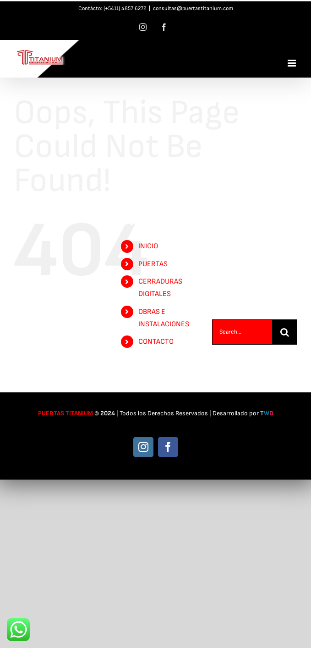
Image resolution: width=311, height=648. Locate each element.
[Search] (284, 332)
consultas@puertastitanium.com (193, 8)
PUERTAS (153, 264)
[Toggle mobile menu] (292, 63)
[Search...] (242, 332)
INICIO (148, 246)
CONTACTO (156, 341)
